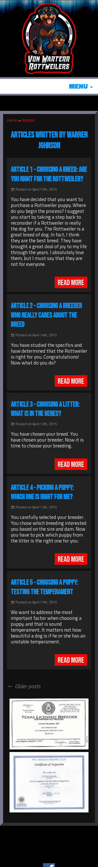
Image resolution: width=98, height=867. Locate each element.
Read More (71, 282)
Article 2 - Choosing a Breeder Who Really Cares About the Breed (46, 315)
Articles (28, 120)
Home (12, 120)
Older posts (23, 686)
